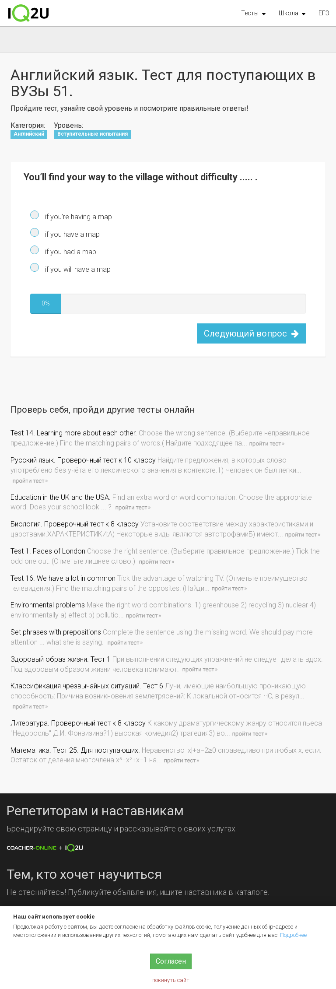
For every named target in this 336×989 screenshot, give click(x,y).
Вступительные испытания (92, 134)
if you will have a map (77, 269)
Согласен (171, 961)
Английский (29, 134)
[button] (253, 13)
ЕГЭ (323, 13)
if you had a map (69, 252)
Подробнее (293, 935)
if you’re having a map (77, 217)
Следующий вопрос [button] (251, 333)
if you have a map (71, 234)
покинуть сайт (170, 980)
